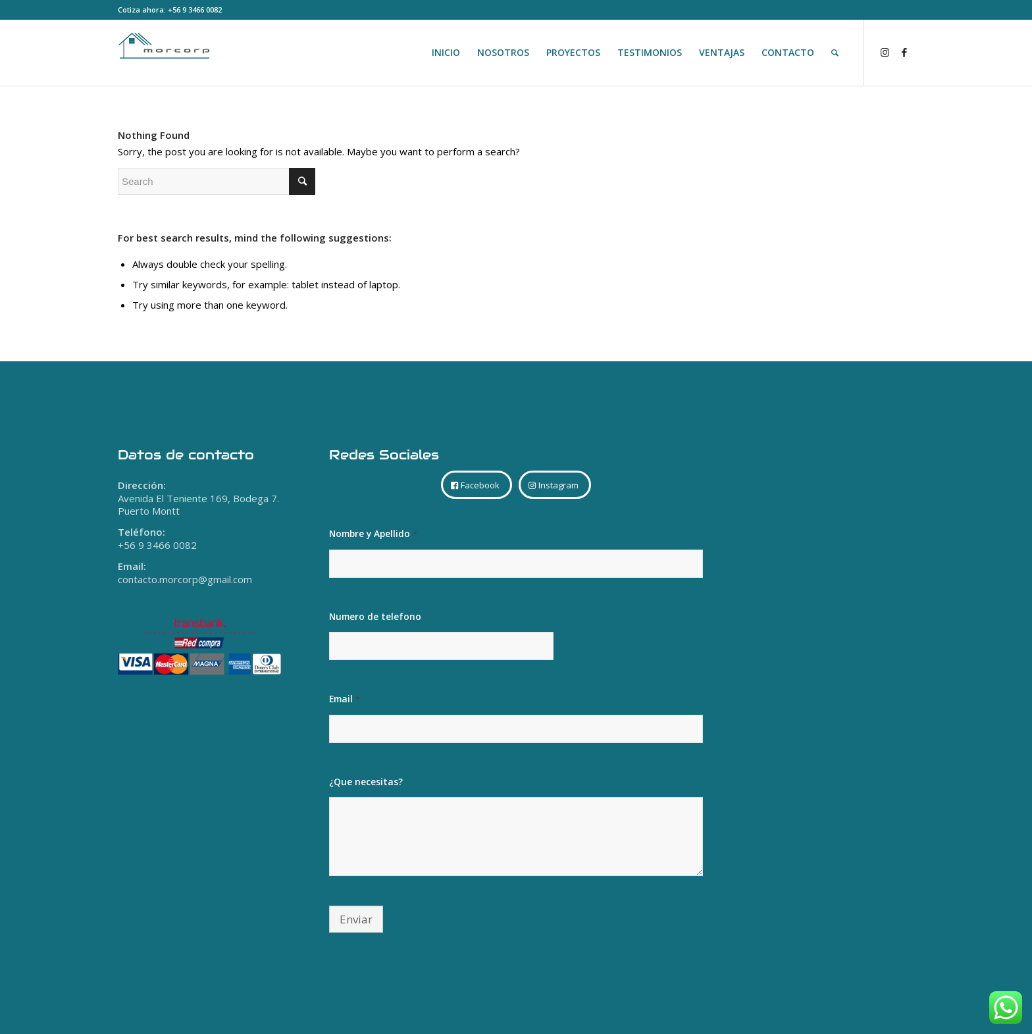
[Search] (835, 53)
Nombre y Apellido (373, 534)
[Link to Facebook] (904, 52)
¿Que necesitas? (366, 781)
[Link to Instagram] (884, 52)
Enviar (356, 919)
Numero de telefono (375, 616)
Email (344, 699)
